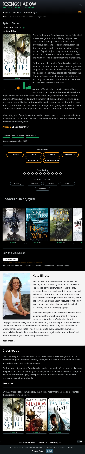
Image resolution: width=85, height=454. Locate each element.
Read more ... (9, 340)
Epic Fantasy (18, 135)
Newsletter (30, 443)
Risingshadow (19, 5)
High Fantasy (32, 135)
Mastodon (53, 443)
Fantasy (6, 135)
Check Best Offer (20, 126)
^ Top (79, 441)
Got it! (49, 451)
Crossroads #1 (10, 27)
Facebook (40, 443)
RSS (59, 443)
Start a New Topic (10, 259)
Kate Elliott (12, 31)
